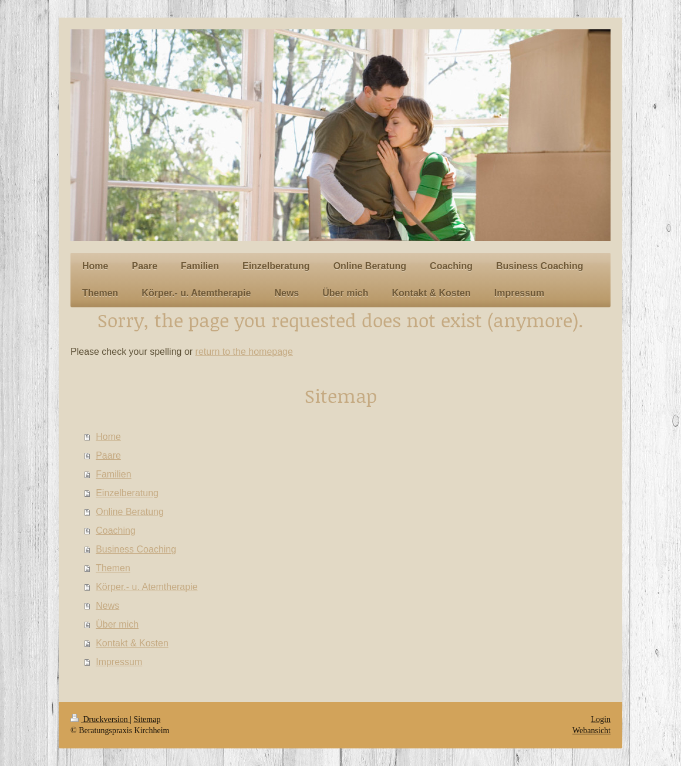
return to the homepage (244, 352)
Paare (108, 455)
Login (601, 719)
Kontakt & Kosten (132, 643)
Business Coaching (136, 549)
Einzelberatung (127, 493)
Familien (113, 474)
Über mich (117, 624)
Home (108, 437)
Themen (113, 568)
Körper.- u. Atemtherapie (146, 587)
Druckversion (100, 719)
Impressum (119, 662)
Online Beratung (130, 512)
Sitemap (147, 719)
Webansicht (591, 730)
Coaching (116, 530)
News (107, 606)
